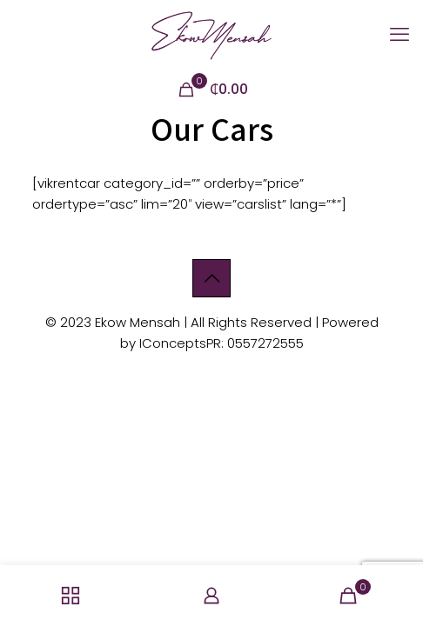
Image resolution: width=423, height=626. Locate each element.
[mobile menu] (399, 35)
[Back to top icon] (211, 278)
